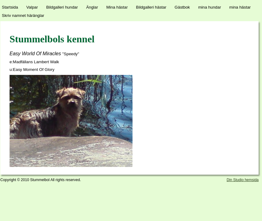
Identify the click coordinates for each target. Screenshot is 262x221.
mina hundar (209, 7)
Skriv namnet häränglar (23, 15)
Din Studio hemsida (243, 180)
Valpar (32, 7)
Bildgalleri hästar (151, 7)
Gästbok (182, 7)
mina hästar (240, 7)
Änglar (92, 7)
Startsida (10, 7)
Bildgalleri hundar (62, 7)
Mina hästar (117, 7)
